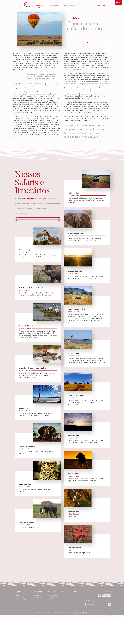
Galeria (51, 597)
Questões (36, 595)
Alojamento (37, 597)
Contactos (65, 591)
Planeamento (36, 591)
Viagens (17, 591)
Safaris (18, 595)
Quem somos (53, 595)
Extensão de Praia (21, 600)
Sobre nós (50, 591)
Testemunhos (53, 600)
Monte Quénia (20, 597)
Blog (76, 591)
